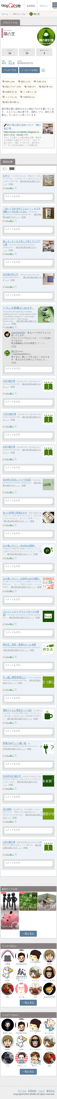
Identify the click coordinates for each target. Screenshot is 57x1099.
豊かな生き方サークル (28, 908)
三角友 (7, 964)
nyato (7, 980)
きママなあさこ (35, 963)
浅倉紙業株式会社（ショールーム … (21, 978)
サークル (22, 1091)
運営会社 (50, 1091)
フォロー (9, 52)
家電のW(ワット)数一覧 (14, 743)
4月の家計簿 (9, 447)
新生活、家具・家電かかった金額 (19, 644)
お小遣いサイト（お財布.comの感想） (22, 578)
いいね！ (9, 188)
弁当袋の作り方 (10, 274)
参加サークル (44, 52)
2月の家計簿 (9, 381)
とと (7, 1066)
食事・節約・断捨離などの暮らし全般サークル (47, 907)
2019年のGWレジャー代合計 (17, 480)
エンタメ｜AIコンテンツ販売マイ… (35, 1064)
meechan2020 (18, 332)
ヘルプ (41, 1091)
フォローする (10, 70)
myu (35, 997)
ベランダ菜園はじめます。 (19, 307)
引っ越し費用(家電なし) (14, 677)
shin (7, 997)
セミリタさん (49, 980)
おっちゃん (49, 1033)
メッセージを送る (29, 70)
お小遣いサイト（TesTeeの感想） (19, 545)
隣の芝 (14, 351)
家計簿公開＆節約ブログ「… (16, 521)
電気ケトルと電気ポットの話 (17, 710)
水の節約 (7, 809)
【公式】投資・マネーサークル (10, 927)
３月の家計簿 (9, 414)
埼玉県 (11, 63)
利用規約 (32, 1091)
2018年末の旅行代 (12, 776)
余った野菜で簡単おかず (15, 512)
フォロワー (27, 52)
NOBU (49, 964)
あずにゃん (7, 1033)
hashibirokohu (21, 964)
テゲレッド (21, 1066)
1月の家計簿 (9, 842)
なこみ (21, 997)
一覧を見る (28, 933)
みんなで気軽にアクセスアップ (10, 908)
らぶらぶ (35, 980)
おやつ (6, 175)
